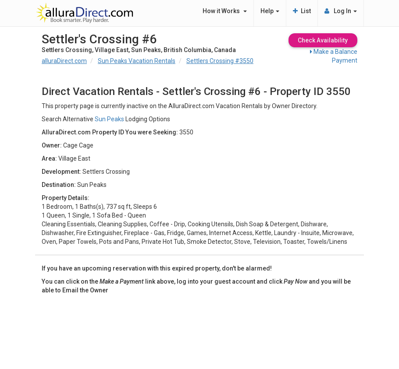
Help (269, 10)
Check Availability (323, 40)
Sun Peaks (109, 119)
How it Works (225, 10)
